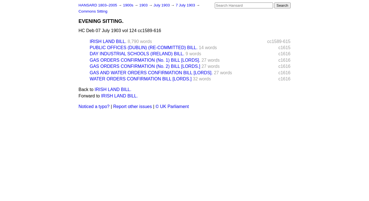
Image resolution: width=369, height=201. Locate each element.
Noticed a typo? (94, 106)
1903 (144, 5)
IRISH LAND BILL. (108, 41)
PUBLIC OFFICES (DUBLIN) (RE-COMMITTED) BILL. (144, 47)
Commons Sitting (93, 11)
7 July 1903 (186, 5)
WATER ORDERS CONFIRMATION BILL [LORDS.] (141, 78)
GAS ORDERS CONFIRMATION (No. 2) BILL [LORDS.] (145, 66)
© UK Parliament (172, 106)
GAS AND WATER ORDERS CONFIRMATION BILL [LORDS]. (151, 72)
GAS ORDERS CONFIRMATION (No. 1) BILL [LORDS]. (145, 60)
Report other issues (132, 106)
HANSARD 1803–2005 (98, 5)
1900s (128, 5)
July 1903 (162, 5)
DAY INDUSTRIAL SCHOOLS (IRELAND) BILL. (137, 53)
